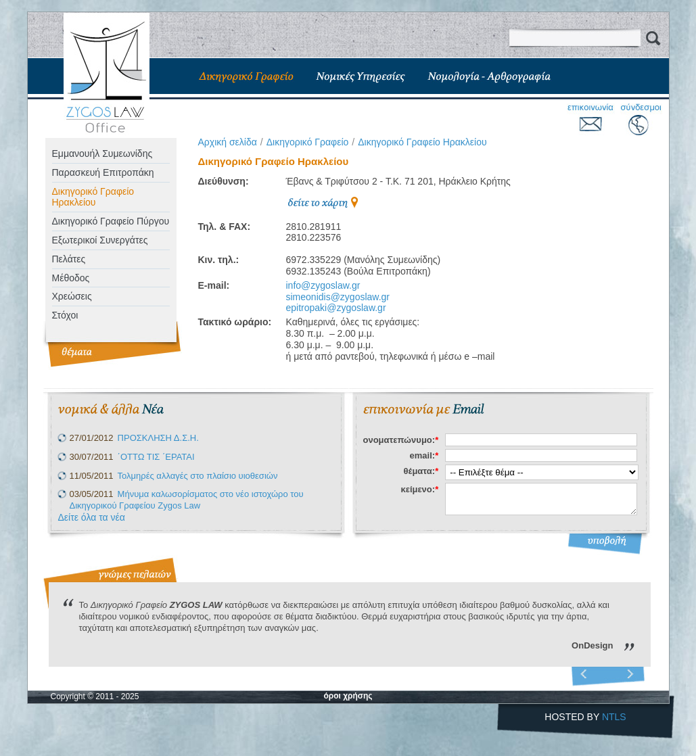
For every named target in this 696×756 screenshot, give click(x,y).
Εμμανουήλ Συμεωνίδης (102, 153)
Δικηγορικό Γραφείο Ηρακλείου (93, 197)
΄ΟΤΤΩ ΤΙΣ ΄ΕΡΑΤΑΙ (156, 457)
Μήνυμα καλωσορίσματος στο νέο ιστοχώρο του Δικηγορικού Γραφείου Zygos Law (187, 500)
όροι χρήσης (347, 696)
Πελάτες (69, 259)
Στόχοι (65, 315)
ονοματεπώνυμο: (401, 440)
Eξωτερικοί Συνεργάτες (100, 240)
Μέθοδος (71, 278)
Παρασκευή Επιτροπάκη (103, 172)
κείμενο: (419, 489)
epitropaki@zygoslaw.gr (336, 307)
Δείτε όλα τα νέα (91, 517)
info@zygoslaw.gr (323, 285)
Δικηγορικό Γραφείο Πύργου (111, 221)
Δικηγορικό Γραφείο (307, 142)
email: (424, 455)
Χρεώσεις (72, 296)
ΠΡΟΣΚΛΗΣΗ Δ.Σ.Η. (158, 438)
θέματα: (421, 471)
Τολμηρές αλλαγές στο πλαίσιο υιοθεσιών (198, 476)
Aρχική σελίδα (227, 142)
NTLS (614, 716)
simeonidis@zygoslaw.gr (338, 296)
